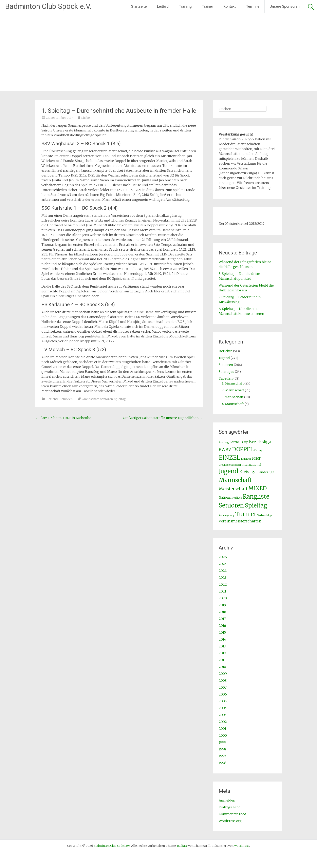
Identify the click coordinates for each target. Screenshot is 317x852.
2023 (222, 578)
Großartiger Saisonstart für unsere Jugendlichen (163, 418)
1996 (222, 763)
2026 (223, 557)
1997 (222, 756)
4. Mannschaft (233, 404)
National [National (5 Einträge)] (225, 497)
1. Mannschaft (233, 383)
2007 (223, 687)
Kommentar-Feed (232, 814)
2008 (223, 681)
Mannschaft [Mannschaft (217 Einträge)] (235, 480)
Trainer (207, 6)
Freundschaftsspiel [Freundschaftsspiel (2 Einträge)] (230, 464)
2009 (223, 674)
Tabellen (226, 378)
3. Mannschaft (232, 397)
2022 (223, 584)
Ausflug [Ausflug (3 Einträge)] (224, 442)
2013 (222, 646)
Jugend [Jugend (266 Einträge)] (228, 471)
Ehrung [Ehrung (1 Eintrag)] (258, 450)
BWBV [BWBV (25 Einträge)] (225, 449)
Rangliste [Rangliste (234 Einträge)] (256, 496)
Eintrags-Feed (230, 807)
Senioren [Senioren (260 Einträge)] (231, 505)
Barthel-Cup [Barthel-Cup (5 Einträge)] (239, 442)
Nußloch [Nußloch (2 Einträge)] (237, 497)
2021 (222, 591)
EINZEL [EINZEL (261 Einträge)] (229, 457)
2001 (222, 729)
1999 (222, 742)
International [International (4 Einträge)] (251, 464)
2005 (223, 701)
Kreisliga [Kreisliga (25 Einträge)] (248, 472)
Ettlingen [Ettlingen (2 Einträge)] (246, 458)
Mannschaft (90, 399)
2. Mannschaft (233, 390)
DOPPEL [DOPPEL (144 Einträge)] (243, 449)
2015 (222, 632)
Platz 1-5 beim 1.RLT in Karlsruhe (63, 418)
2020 (223, 598)
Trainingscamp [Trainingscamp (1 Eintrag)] (226, 515)
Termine (252, 6)
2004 (223, 708)
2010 (222, 667)
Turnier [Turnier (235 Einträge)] (246, 514)
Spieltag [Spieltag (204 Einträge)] (256, 505)
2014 (222, 639)
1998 (222, 749)
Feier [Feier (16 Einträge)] (256, 458)
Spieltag (120, 399)
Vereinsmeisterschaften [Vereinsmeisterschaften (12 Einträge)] (240, 521)
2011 (222, 660)
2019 (222, 605)
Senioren (66, 399)
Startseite (139, 6)
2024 (223, 571)
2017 (222, 619)
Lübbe (85, 118)
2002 (223, 722)
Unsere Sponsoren (285, 6)
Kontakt (229, 6)
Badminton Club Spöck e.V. (48, 6)
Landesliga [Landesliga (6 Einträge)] (266, 472)
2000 (223, 735)
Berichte (52, 399)
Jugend (224, 358)
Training (185, 6)
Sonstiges (226, 372)
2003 (222, 715)
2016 (222, 626)
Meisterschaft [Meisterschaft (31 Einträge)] (233, 489)
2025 (222, 564)
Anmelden (227, 800)
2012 (222, 653)
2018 (222, 612)
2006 (223, 694)
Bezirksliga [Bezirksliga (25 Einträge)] (260, 441)
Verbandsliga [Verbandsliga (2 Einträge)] (264, 515)
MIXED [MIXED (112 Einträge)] (257, 488)
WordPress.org (230, 821)
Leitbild (163, 6)
